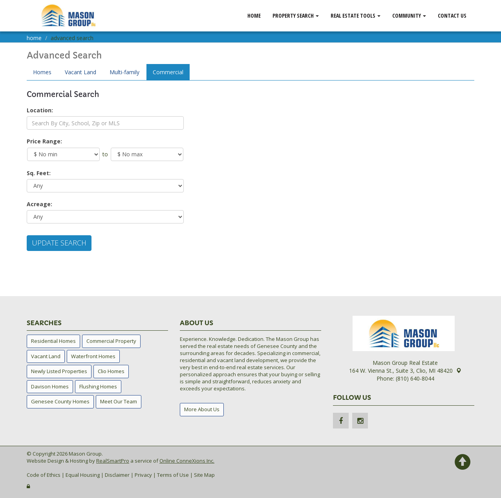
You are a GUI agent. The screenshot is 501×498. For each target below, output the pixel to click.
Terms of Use (173, 474)
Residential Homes (53, 340)
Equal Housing (83, 474)
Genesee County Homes (60, 401)
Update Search (59, 242)
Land (80, 72)
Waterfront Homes (93, 356)
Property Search (295, 15)
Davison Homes (50, 386)
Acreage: (39, 204)
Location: (40, 110)
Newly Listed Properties (59, 371)
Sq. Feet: (39, 173)
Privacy (143, 474)
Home (254, 15)
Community (409, 15)
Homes (42, 72)
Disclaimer (117, 474)
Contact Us (452, 15)
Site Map (204, 474)
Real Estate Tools (355, 15)
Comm (168, 72)
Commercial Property (111, 340)
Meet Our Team (118, 401)
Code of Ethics (43, 474)
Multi (124, 72)
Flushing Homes (98, 386)
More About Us (201, 409)
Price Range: (44, 141)
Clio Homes (111, 371)
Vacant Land (45, 356)
